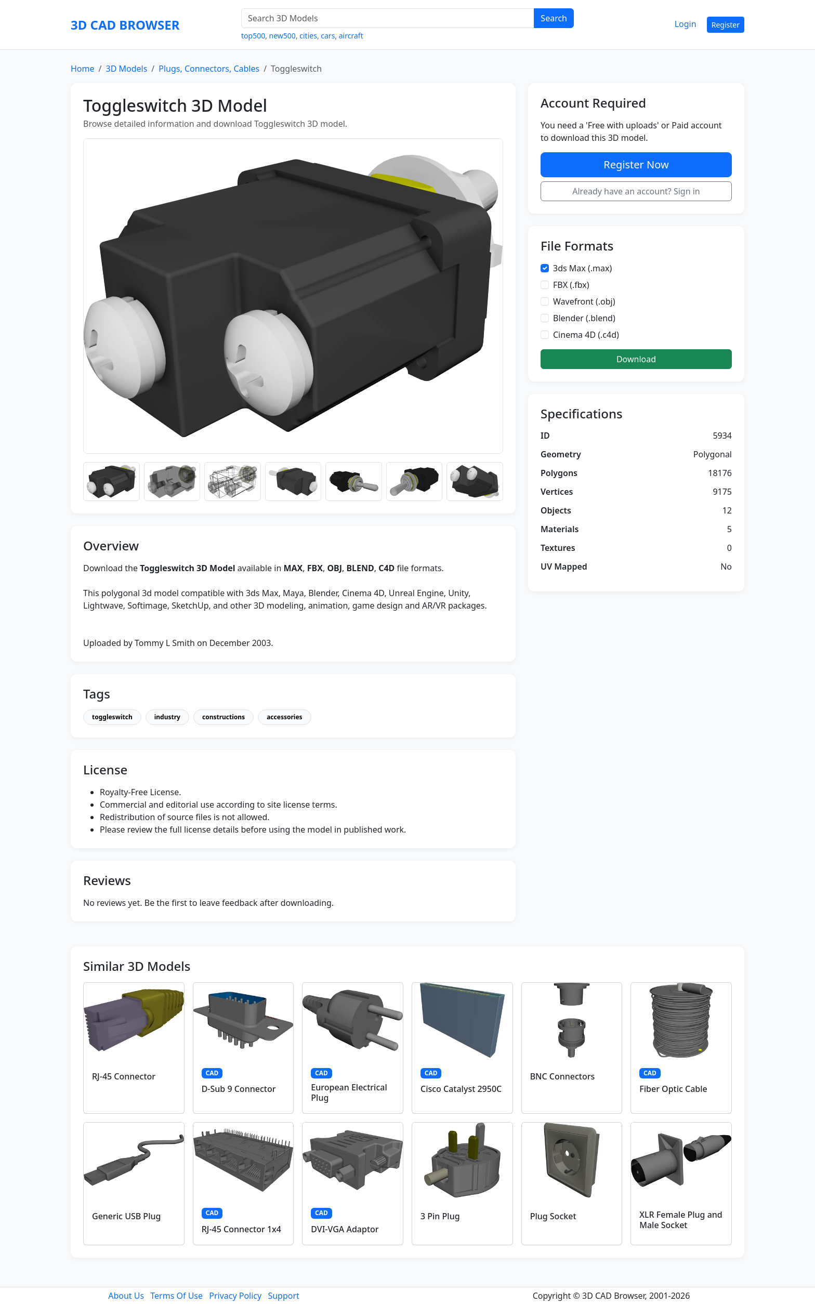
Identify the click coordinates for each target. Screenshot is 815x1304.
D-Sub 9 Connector (239, 1089)
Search (554, 18)
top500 (253, 36)
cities (308, 36)
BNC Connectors (562, 1076)
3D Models (126, 68)
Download (636, 359)
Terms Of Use (176, 1295)
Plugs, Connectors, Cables (209, 68)
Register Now (635, 164)
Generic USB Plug (126, 1216)
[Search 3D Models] (387, 18)
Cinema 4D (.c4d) (586, 334)
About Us (126, 1295)
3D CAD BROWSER (125, 24)
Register (726, 25)
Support (283, 1295)
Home (83, 68)
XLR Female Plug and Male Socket (680, 1219)
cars (328, 36)
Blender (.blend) (584, 318)
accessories (284, 717)
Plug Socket (553, 1216)
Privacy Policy (235, 1295)
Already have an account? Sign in (636, 191)
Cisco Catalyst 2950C (461, 1089)
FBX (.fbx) (571, 285)
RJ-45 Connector (123, 1076)
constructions (223, 717)
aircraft (351, 36)
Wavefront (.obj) (584, 301)
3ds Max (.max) (582, 268)
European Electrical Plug (349, 1092)
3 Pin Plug (440, 1216)
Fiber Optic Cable (673, 1089)
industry (167, 717)
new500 (282, 36)
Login (685, 24)
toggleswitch (112, 717)
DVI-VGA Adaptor (344, 1229)
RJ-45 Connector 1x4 (241, 1229)
